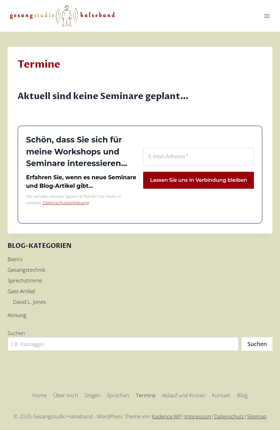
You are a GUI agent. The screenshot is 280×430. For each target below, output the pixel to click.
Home (39, 395)
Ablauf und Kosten (184, 395)
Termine (146, 395)
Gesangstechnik (26, 269)
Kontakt (221, 395)
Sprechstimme (25, 280)
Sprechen (118, 395)
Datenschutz (229, 416)
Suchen (16, 333)
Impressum (197, 416)
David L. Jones (29, 301)
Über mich (65, 395)
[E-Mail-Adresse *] (198, 156)
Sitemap (257, 416)
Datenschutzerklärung (66, 202)
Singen (92, 395)
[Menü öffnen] (266, 16)
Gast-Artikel (21, 291)
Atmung (17, 315)
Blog (242, 395)
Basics (15, 259)
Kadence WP (166, 416)
